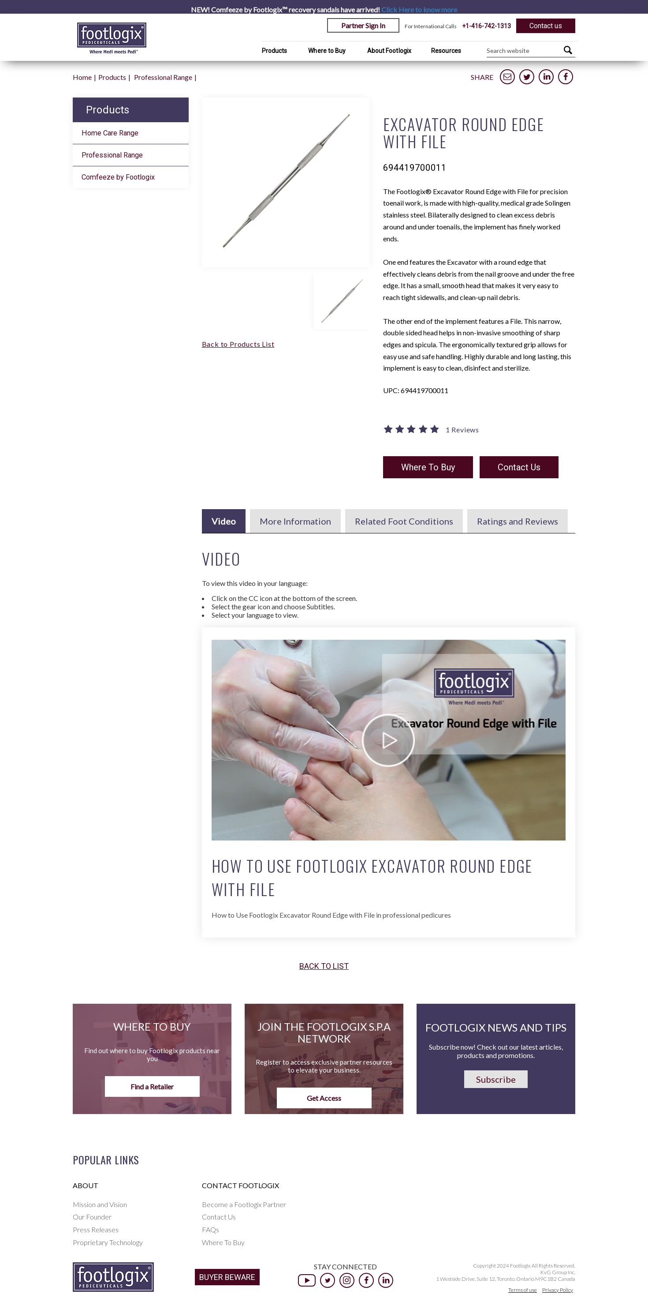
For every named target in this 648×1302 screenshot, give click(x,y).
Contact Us (519, 467)
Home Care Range (110, 133)
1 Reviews (462, 430)
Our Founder (92, 1216)
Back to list (324, 966)
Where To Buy (428, 467)
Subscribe (496, 1079)
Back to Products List (238, 344)
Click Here (419, 9)
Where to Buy (327, 50)
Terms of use (522, 1290)
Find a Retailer (152, 1086)
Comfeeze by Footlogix (118, 177)
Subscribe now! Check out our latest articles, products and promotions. (496, 1051)
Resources (446, 50)
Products (274, 50)
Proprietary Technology (108, 1242)
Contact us (545, 26)
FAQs (210, 1229)
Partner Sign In (363, 25)
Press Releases (96, 1229)
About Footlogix (389, 50)
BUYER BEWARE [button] (227, 1277)
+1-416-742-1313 (486, 26)
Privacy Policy (557, 1290)
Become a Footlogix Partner (244, 1204)
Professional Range (163, 77)
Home (82, 77)
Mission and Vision (100, 1204)
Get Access (324, 1098)
